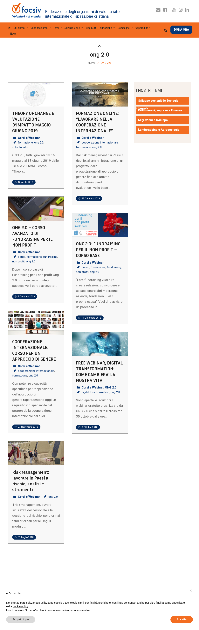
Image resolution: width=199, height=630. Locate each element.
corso (21, 257)
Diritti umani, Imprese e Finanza (160, 110)
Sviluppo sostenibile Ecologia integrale (157, 104)
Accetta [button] (182, 619)
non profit (18, 261)
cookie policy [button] (20, 606)
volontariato (20, 147)
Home (91, 62)
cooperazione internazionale (100, 142)
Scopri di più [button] (20, 619)
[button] (191, 590)
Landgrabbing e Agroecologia (158, 130)
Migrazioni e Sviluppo (153, 120)
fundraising (50, 257)
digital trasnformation (95, 392)
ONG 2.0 (110, 387)
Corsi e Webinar (29, 138)
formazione (25, 142)
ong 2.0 (39, 142)
